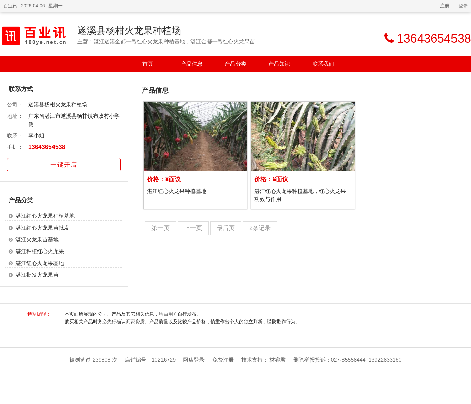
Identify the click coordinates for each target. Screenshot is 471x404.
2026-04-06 (33, 5)
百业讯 (10, 5)
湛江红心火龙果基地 (39, 263)
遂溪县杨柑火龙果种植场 (129, 30)
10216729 (164, 360)
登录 (463, 5)
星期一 (55, 5)
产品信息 (192, 64)
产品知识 (279, 64)
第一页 (160, 228)
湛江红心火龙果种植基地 (45, 216)
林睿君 (277, 360)
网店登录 (194, 360)
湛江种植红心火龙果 (39, 251)
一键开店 (63, 164)
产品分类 (235, 64)
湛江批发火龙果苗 (37, 275)
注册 (444, 5)
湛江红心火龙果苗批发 (42, 228)
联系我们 (323, 64)
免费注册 (223, 360)
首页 (147, 64)
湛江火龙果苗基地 (37, 239)
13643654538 (46, 147)
